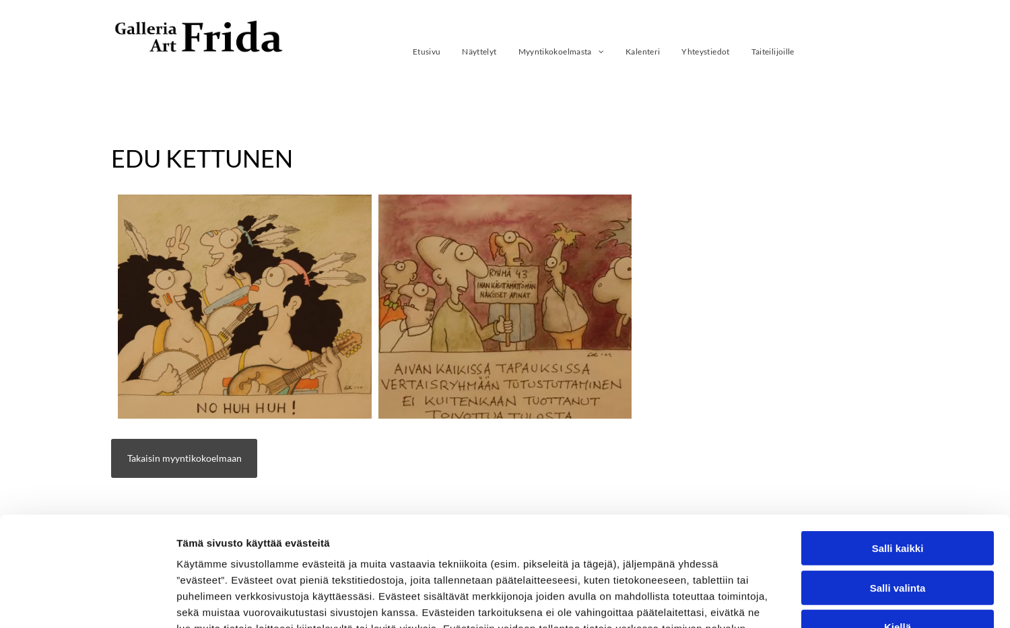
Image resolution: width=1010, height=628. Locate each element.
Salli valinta (898, 490)
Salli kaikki (898, 450)
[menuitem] (427, 51)
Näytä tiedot (720, 601)
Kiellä (897, 529)
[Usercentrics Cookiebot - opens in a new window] (87, 602)
